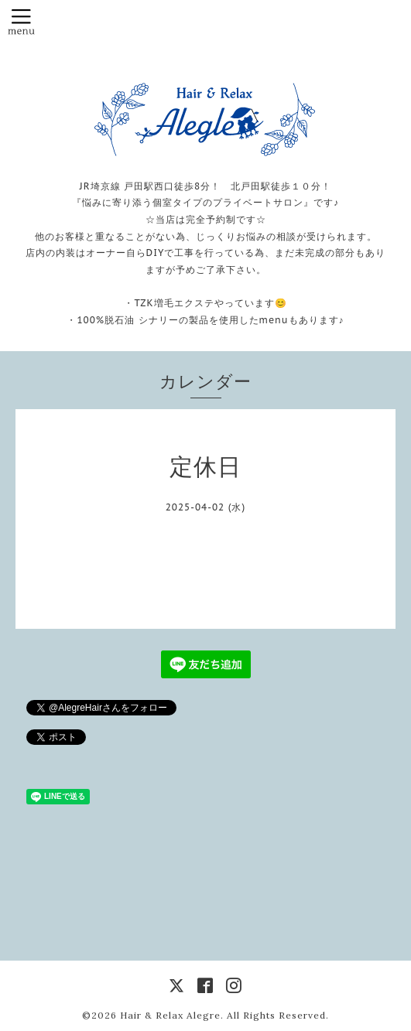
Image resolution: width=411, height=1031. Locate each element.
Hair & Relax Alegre (170, 1015)
